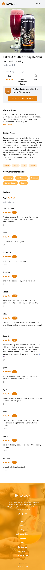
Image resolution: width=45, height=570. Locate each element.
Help (23, 543)
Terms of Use (22, 555)
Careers (22, 538)
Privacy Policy (22, 551)
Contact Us (22, 547)
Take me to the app (22, 98)
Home (38, 4)
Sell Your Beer (22, 534)
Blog (22, 530)
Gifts (22, 525)
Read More (7, 124)
